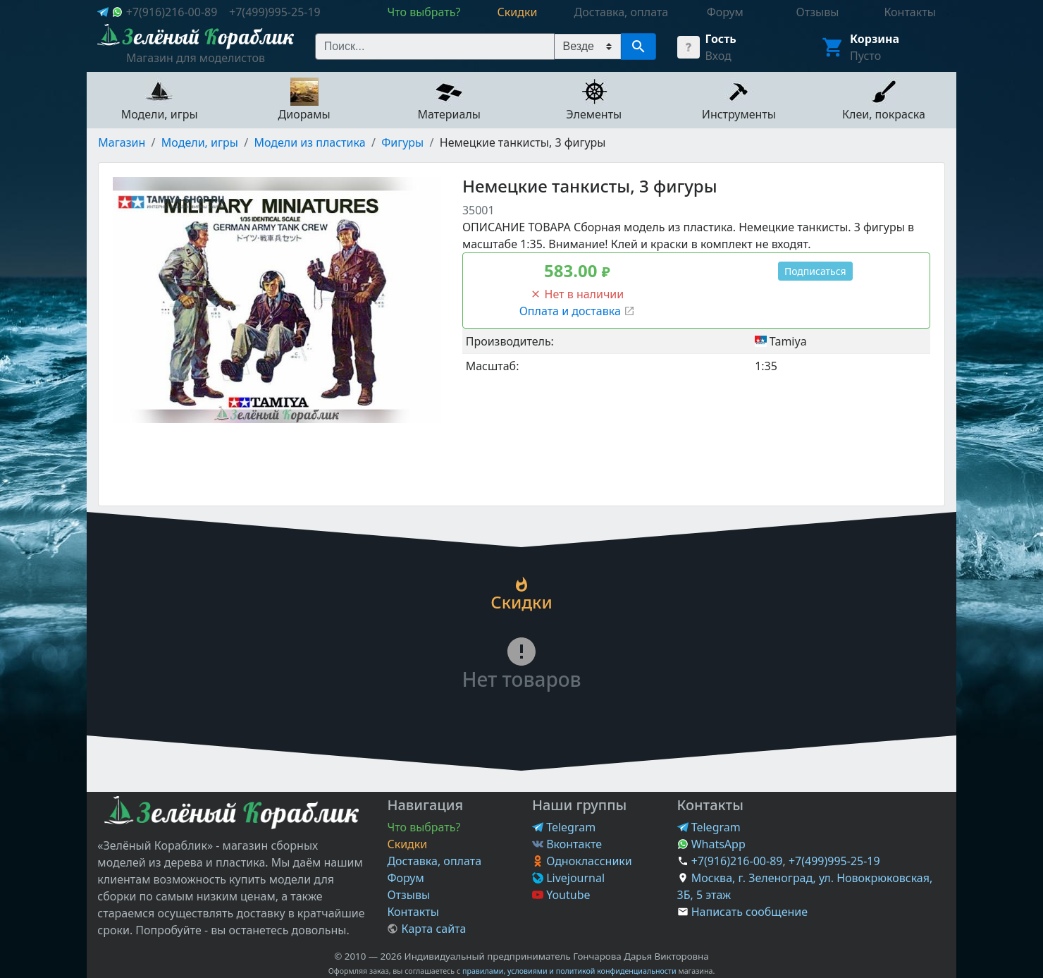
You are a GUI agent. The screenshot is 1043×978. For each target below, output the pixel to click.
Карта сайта (426, 928)
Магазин (121, 142)
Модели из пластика (309, 142)
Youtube (561, 895)
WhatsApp (711, 844)
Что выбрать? (423, 827)
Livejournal (568, 878)
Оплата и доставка (577, 311)
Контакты (412, 911)
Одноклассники (582, 861)
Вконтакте (567, 844)
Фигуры (402, 142)
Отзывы (408, 895)
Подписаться (815, 271)
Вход (718, 55)
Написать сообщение (749, 911)
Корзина (874, 39)
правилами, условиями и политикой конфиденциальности (569, 971)
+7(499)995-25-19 (275, 12)
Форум (405, 878)
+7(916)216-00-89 (172, 12)
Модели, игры (199, 142)
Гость (720, 39)
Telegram (563, 827)
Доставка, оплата (434, 861)
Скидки (407, 844)
